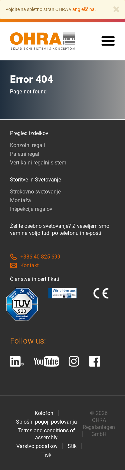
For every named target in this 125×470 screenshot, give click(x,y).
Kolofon (44, 413)
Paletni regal (24, 154)
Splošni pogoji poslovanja (46, 422)
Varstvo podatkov (37, 446)
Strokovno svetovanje (35, 191)
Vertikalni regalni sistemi (39, 162)
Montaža (20, 200)
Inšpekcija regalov (31, 209)
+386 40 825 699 (35, 256)
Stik (72, 446)
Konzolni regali (27, 145)
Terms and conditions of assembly (46, 434)
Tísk (46, 455)
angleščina (83, 9)
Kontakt (24, 265)
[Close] (116, 9)
